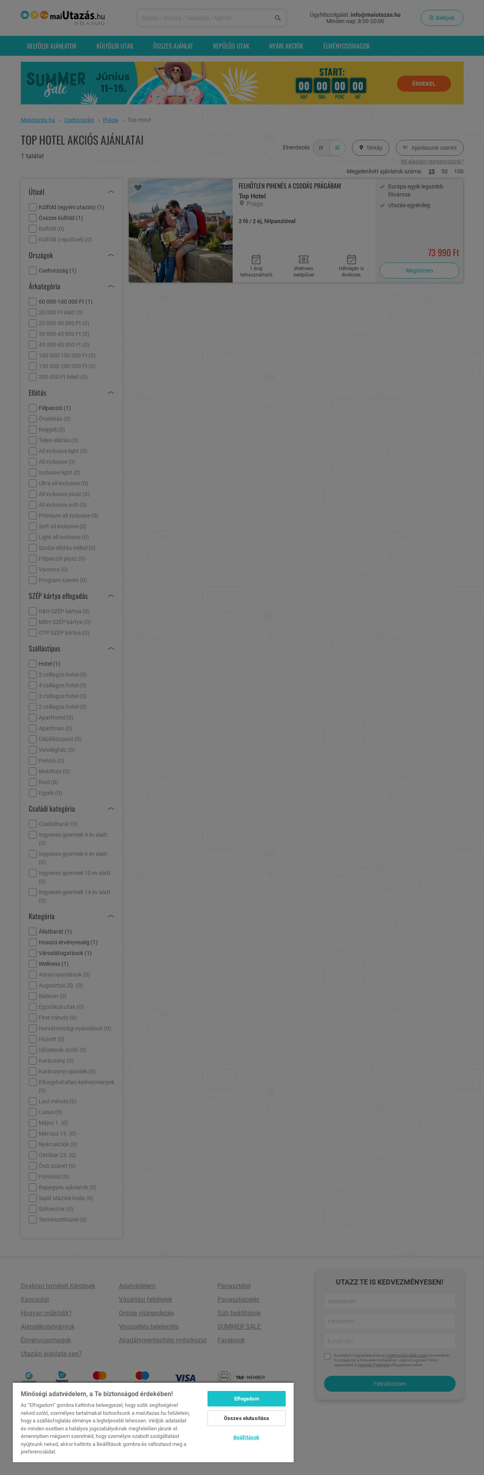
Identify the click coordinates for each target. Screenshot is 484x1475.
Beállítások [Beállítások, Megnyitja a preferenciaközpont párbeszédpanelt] (246, 1437)
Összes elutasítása (246, 1418)
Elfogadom (246, 1399)
